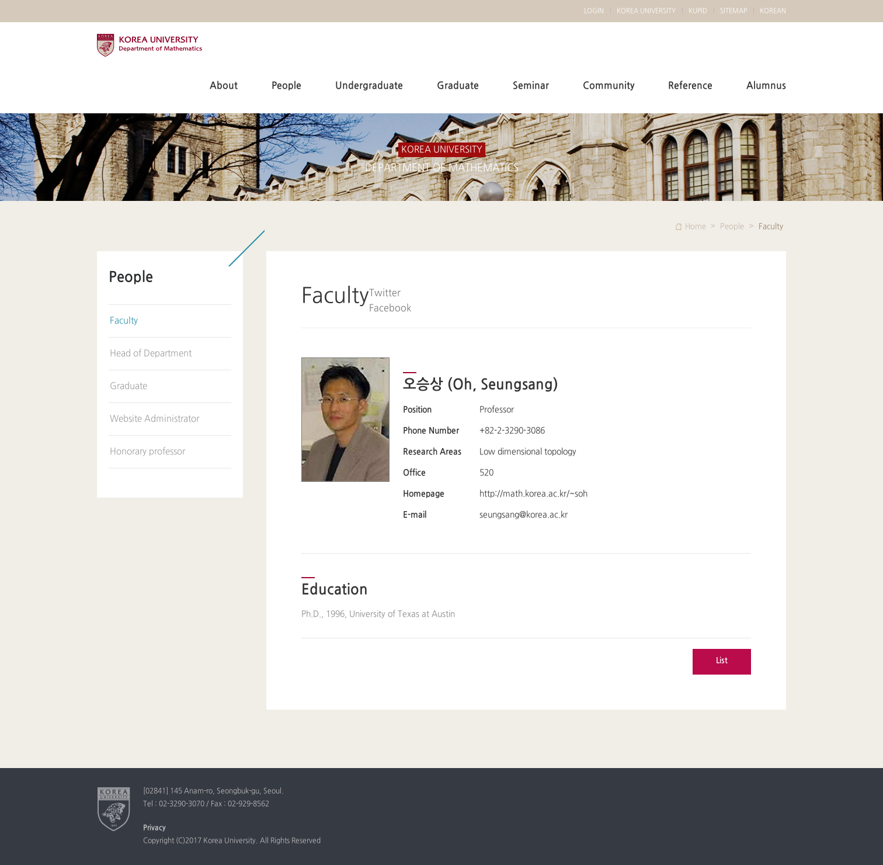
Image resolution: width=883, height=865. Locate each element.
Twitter (385, 293)
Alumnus (766, 86)
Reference (690, 86)
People (286, 86)
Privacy (154, 828)
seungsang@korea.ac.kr (523, 514)
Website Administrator (154, 419)
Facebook (390, 308)
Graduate (458, 86)
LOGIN (594, 11)
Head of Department (151, 354)
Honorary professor (147, 452)
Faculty (124, 321)
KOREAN (773, 11)
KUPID (698, 11)
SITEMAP (733, 11)
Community (608, 86)
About (224, 86)
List (722, 660)
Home (695, 227)
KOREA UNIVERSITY (149, 51)
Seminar (531, 86)
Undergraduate (369, 86)
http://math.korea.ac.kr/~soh (533, 493)
